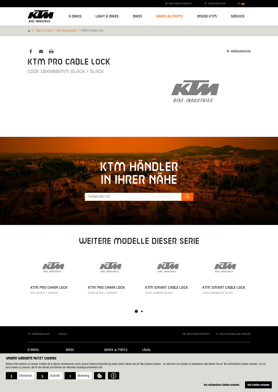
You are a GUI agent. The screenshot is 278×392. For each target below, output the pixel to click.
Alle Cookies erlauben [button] (258, 385)
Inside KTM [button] (207, 16)
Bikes (70, 350)
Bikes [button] (137, 16)
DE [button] (241, 3)
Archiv (61, 334)
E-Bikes (33, 350)
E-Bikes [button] (75, 16)
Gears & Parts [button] (169, 16)
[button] (20, 375)
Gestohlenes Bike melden (233, 334)
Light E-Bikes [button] (107, 16)
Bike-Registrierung (178, 3)
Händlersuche (215, 3)
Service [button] (237, 16)
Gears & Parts (44, 30)
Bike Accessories (67, 30)
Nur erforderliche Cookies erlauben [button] (221, 385)
